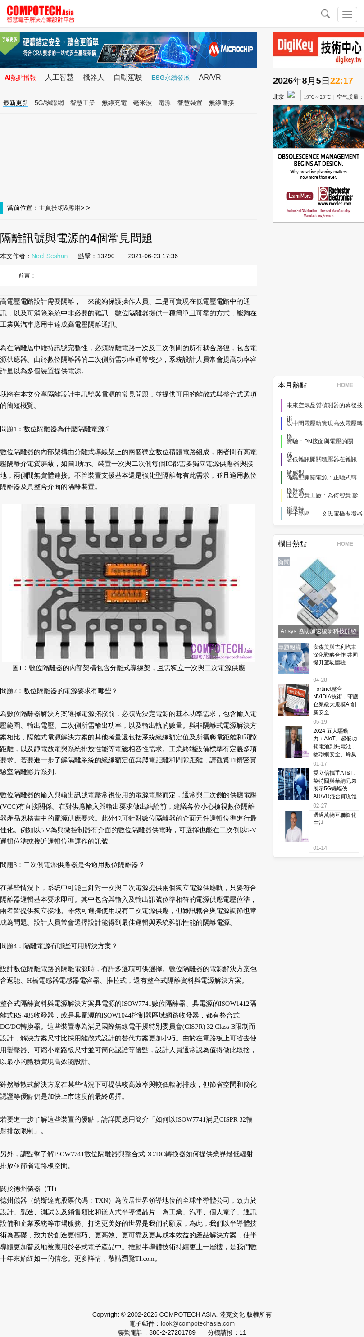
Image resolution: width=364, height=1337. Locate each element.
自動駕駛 (128, 77)
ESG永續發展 (170, 77)
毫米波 (142, 102)
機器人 (94, 77)
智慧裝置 (190, 102)
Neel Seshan (50, 256)
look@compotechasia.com (198, 1323)
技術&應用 (66, 207)
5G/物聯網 (49, 102)
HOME (348, 385)
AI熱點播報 (20, 77)
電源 (165, 102)
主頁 (45, 207)
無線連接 (221, 102)
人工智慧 (59, 77)
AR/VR (210, 77)
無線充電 (114, 102)
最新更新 (15, 102)
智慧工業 (83, 102)
